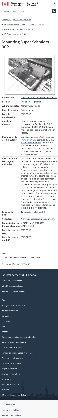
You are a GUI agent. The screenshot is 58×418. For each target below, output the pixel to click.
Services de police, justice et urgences (17, 353)
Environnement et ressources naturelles (19, 337)
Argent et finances (9, 368)
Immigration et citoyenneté (13, 305)
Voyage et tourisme (10, 310)
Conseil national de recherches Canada (22, 257)
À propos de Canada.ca (11, 415)
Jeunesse (5, 390)
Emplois (5, 300)
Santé (4, 326)
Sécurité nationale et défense (14, 342)
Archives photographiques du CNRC (38, 219)
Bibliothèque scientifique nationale (18, 29)
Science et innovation (22, 20)
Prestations (6, 321)
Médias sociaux (8, 405)
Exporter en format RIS (33, 212)
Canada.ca (6, 20)
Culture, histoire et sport (12, 347)
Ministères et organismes (12, 286)
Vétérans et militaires (11, 384)
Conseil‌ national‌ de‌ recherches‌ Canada (39, 97)
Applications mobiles (10, 410)
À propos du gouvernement (13, 291)
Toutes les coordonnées (12, 281)
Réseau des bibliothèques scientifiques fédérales (24, 24)
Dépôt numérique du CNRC (15, 34)
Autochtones (7, 379)
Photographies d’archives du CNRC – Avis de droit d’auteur (38, 141)
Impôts (5, 332)
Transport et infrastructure (13, 358)
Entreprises (6, 316)
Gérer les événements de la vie (14, 395)
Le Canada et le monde (11, 363)
